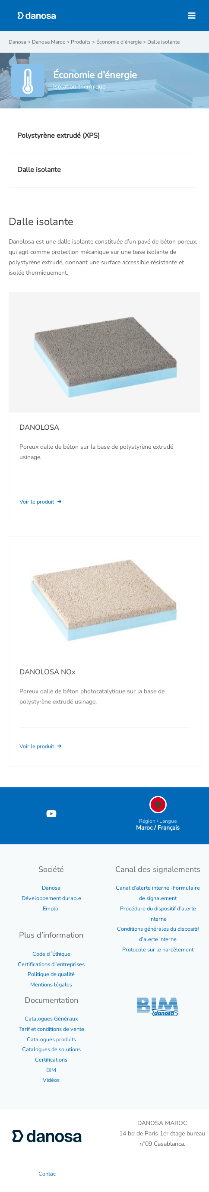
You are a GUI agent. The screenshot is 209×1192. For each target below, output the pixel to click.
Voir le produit (41, 502)
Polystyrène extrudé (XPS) (58, 135)
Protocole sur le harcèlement (157, 950)
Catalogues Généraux (51, 1019)
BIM (51, 1070)
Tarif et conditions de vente (51, 1029)
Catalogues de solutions (51, 1049)
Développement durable (51, 898)
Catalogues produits (51, 1039)
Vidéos (51, 1080)
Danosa (51, 888)
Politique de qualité (51, 974)
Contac (47, 1174)
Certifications (51, 1060)
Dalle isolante (39, 169)
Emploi (51, 909)
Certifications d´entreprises (51, 964)
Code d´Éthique (51, 954)
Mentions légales (51, 985)
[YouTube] (51, 813)
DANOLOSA (39, 427)
